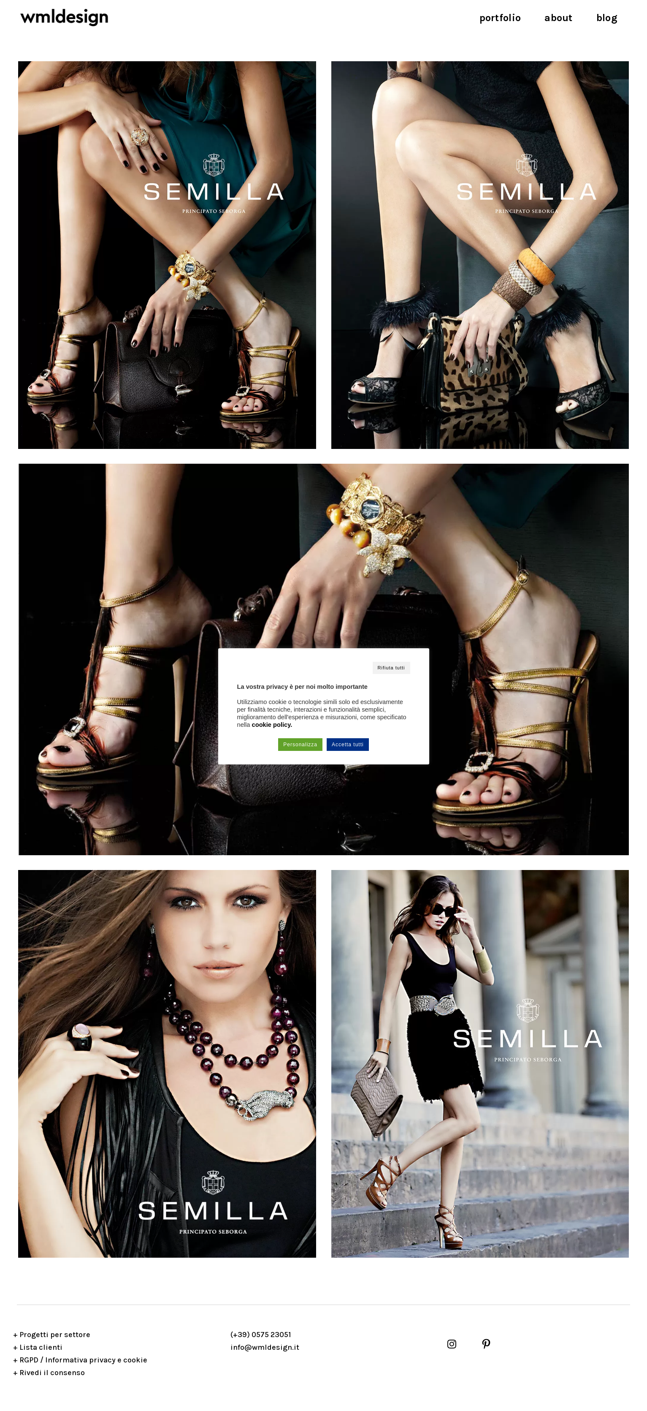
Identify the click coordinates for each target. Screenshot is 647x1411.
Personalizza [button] (300, 745)
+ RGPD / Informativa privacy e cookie (80, 1360)
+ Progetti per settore (51, 1334)
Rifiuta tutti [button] (391, 667)
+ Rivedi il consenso (49, 1372)
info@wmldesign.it (264, 1347)
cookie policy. (272, 724)
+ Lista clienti (37, 1347)
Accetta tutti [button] (348, 745)
